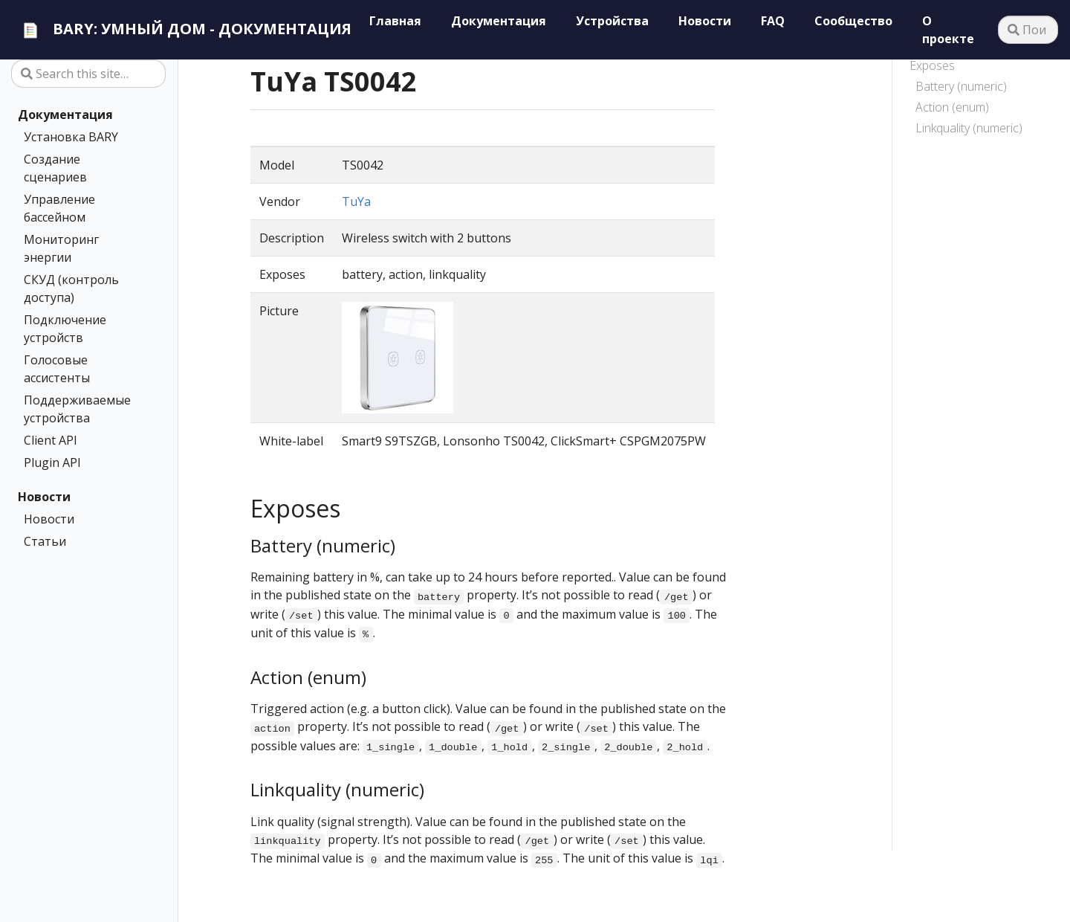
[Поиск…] (1028, 30)
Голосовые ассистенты (57, 369)
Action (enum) (952, 107)
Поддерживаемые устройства (77, 409)
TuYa (356, 201)
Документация (65, 114)
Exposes (932, 65)
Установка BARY (71, 137)
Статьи (45, 541)
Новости (44, 497)
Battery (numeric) (961, 86)
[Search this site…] (88, 73)
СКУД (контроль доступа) (71, 288)
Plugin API (52, 462)
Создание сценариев (55, 168)
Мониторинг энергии (61, 248)
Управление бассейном (59, 208)
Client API (50, 440)
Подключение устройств (65, 329)
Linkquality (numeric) (968, 128)
